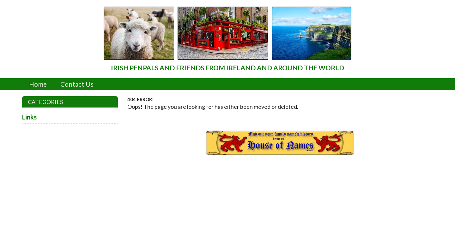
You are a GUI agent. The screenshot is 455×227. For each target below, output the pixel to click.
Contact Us (77, 84)
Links (29, 117)
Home (38, 84)
